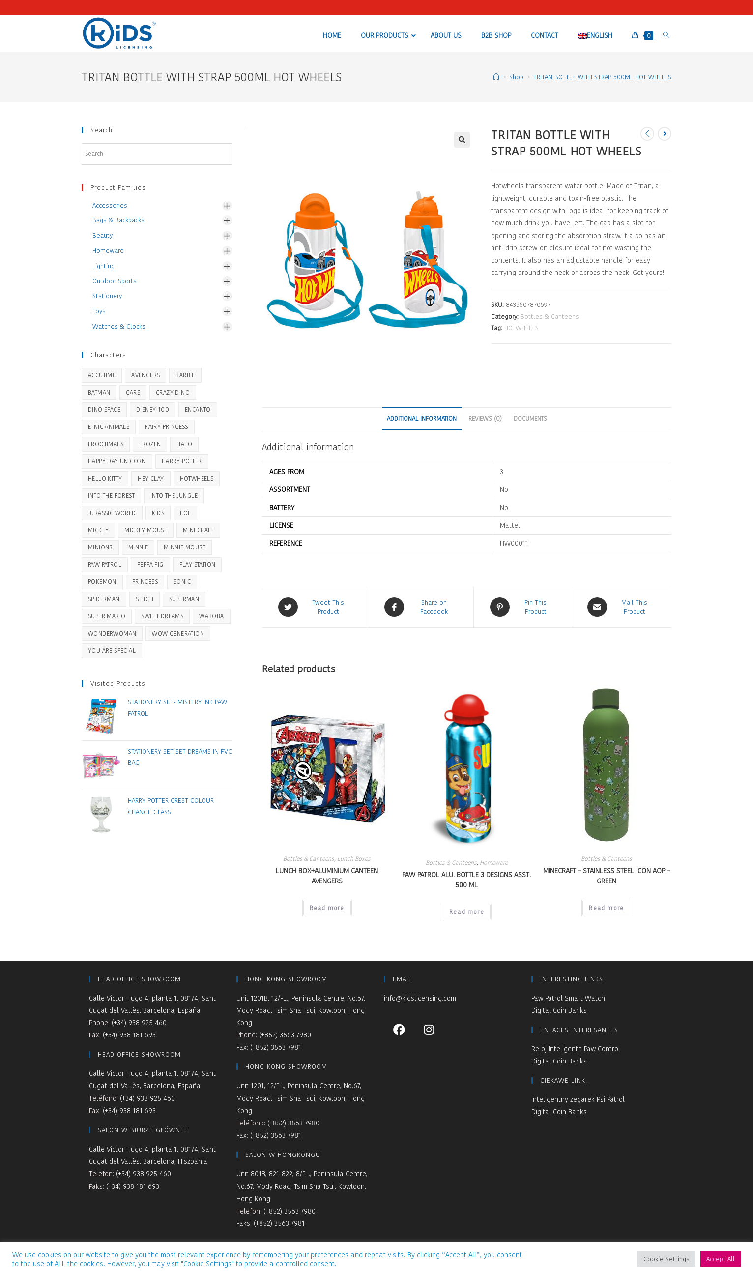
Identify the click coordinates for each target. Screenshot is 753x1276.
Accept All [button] (720, 1259)
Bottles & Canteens (550, 316)
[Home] (496, 77)
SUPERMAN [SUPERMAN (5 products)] (184, 599)
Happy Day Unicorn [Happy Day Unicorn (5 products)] (117, 461)
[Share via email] (621, 607)
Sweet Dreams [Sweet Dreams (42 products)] (162, 616)
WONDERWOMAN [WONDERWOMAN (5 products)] (112, 633)
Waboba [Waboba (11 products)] (211, 616)
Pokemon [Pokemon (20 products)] (102, 581)
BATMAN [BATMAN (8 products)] (99, 392)
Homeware (494, 862)
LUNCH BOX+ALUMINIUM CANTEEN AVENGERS (327, 875)
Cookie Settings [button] (666, 1259)
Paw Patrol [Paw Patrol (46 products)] (104, 564)
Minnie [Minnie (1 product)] (138, 547)
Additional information (422, 418)
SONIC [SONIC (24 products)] (182, 581)
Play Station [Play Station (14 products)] (197, 564)
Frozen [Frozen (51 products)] (150, 444)
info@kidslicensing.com (420, 998)
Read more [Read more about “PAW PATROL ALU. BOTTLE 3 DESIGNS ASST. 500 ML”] (466, 912)
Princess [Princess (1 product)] (145, 581)
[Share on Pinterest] (522, 607)
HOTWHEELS (521, 328)
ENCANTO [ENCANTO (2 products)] (198, 409)
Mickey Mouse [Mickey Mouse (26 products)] (145, 530)
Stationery (107, 296)
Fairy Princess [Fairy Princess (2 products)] (166, 427)
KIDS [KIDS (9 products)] (158, 513)
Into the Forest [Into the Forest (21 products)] (111, 495)
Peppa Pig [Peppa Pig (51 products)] (150, 564)
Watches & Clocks (118, 326)
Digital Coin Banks (559, 1010)
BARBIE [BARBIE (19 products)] (185, 375)
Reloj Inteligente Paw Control (575, 1049)
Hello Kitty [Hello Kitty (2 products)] (105, 478)
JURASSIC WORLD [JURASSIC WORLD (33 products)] (112, 513)
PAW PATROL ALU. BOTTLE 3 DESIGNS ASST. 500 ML (466, 880)
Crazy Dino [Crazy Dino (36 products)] (173, 392)
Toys (99, 311)
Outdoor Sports (114, 281)
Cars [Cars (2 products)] (133, 392)
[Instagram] (428, 1028)
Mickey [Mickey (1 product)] (98, 530)
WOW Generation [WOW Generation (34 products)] (178, 633)
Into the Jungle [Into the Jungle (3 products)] (174, 495)
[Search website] (666, 35)
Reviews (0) (485, 418)
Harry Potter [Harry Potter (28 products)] (182, 461)
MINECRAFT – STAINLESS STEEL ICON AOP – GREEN (606, 875)
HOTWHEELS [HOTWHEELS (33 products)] (197, 478)
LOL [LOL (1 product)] (185, 513)
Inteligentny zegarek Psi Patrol (578, 1099)
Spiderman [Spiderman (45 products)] (104, 599)
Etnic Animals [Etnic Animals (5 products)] (108, 427)
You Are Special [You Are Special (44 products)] (112, 650)
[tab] (422, 419)
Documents (530, 418)
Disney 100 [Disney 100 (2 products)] (152, 409)
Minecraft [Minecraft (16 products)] (198, 530)
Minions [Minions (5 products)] (100, 547)
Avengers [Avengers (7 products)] (145, 375)
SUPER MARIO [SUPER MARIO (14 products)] (106, 616)
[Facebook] (398, 1028)
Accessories (109, 205)
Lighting (103, 266)
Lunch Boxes (354, 858)
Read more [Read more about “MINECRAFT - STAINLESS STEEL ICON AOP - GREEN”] (606, 907)
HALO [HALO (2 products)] (184, 444)
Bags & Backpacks (118, 220)
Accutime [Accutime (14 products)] (102, 375)
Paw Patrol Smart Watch (568, 998)
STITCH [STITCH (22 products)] (144, 599)
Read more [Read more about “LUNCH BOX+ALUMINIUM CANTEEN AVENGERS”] (327, 907)
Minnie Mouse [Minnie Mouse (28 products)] (184, 547)
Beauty (102, 235)
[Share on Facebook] (421, 607)
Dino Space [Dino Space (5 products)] (104, 409)
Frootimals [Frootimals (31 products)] (105, 444)
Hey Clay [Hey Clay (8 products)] (151, 478)
